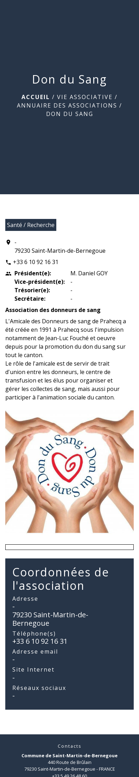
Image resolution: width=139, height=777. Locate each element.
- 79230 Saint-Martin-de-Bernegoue (60, 246)
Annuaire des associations (67, 105)
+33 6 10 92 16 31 (35, 262)
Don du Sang (69, 114)
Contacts (70, 746)
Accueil (35, 97)
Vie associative (85, 97)
